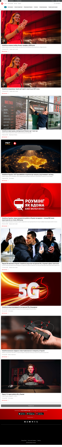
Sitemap (39, 440)
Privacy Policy (23, 440)
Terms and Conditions (32, 440)
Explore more (30, 417)
